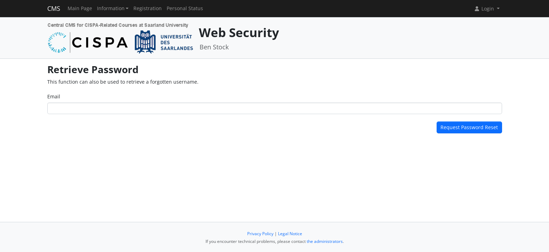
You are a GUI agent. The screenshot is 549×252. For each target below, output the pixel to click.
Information (111, 8)
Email (53, 96)
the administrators (325, 241)
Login (484, 8)
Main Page (80, 8)
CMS (53, 8)
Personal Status (185, 8)
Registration (147, 8)
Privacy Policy (260, 234)
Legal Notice (290, 234)
